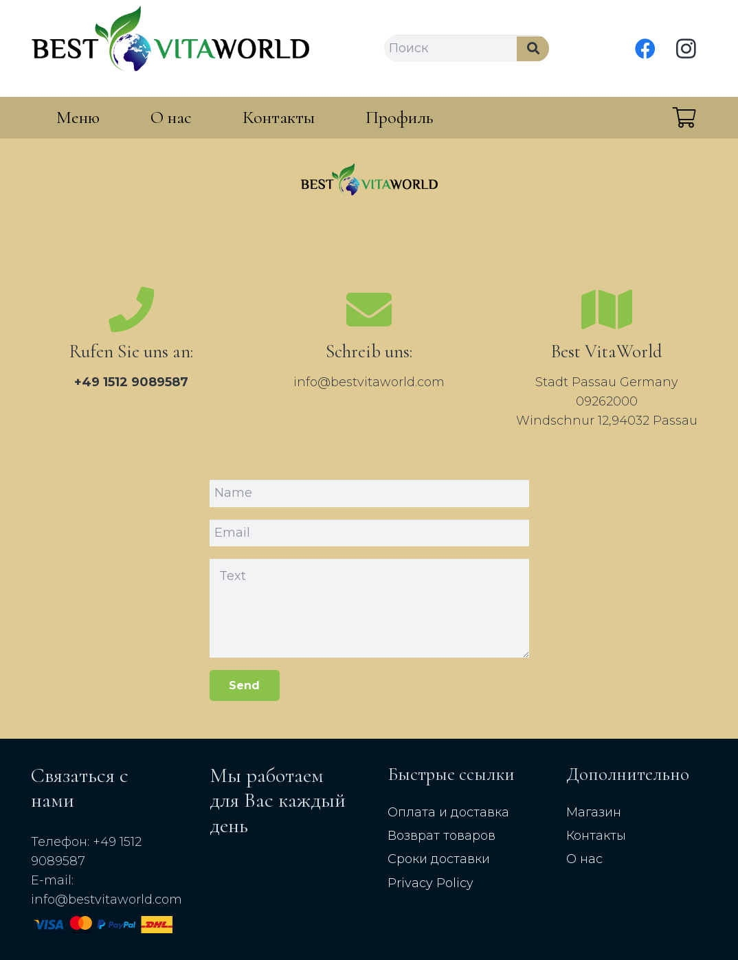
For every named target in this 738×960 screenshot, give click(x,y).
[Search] (533, 48)
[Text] (369, 608)
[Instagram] (686, 48)
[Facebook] (645, 48)
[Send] (245, 685)
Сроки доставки (439, 859)
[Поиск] (466, 49)
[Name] (369, 493)
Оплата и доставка (448, 812)
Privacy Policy (430, 883)
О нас (584, 859)
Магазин (593, 812)
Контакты (596, 835)
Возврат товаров (441, 835)
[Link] (170, 48)
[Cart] (684, 117)
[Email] (369, 533)
